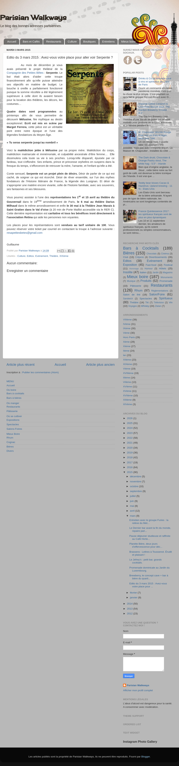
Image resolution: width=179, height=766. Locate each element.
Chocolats (152, 253)
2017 (130, 462)
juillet (133, 496)
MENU (10, 381)
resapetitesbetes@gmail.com (25, 232)
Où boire (11, 390)
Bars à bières (14, 398)
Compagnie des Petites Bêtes (25, 72)
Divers (10, 450)
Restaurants (53, 41)
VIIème (127, 382)
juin (132, 501)
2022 (130, 437)
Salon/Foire (157, 294)
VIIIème (127, 319)
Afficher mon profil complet (138, 690)
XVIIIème (128, 373)
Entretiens (108, 41)
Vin (170, 302)
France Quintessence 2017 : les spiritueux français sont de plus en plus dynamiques (155, 214)
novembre (136, 481)
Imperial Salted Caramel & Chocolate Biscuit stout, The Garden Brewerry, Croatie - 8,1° (154, 108)
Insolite (128, 272)
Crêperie (139, 257)
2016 (130, 467)
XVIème (127, 386)
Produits (145, 280)
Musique (131, 281)
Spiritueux (165, 298)
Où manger (13, 403)
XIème (126, 346)
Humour (149, 268)
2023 (130, 433)
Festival (168, 265)
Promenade (165, 281)
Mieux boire (128, 41)
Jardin (156, 272)
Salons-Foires (14, 428)
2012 (130, 613)
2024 (130, 428)
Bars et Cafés (31, 41)
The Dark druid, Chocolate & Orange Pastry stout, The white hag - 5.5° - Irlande (154, 160)
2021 (130, 442)
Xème (126, 341)
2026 (130, 418)
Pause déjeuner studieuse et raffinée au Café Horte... (149, 537)
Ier (124, 355)
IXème (126, 328)
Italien (143, 272)
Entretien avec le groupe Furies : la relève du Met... (148, 521)
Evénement (41, 256)
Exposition (130, 264)
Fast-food (151, 265)
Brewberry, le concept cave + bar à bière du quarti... (148, 577)
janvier (134, 597)
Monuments (166, 277)
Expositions (13, 420)
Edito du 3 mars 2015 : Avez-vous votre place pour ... (148, 585)
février (134, 592)
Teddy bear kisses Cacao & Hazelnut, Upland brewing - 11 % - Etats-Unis (155, 185)
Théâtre (53, 256)
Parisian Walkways (33, 17)
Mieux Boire (13, 434)
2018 (130, 457)
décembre (136, 476)
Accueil (11, 41)
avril (132, 510)
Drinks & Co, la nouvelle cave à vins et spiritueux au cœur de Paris (154, 81)
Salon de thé (131, 294)
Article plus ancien (100, 364)
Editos (30, 256)
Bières (10, 446)
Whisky (145, 306)
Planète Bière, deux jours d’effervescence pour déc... (145, 545)
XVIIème (128, 395)
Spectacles (13, 424)
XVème (127, 391)
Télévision (159, 302)
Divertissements (158, 257)
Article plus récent (20, 364)
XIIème (127, 359)
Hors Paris (129, 337)
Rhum (10, 437)
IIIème (126, 377)
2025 (130, 423)
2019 (130, 452)
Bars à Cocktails (141, 248)
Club (125, 257)
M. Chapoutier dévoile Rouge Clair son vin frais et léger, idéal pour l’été (154, 135)
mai (132, 506)
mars (133, 515)
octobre (134, 486)
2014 (130, 603)
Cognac (11, 442)
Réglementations (159, 290)
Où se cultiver (14, 416)
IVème (126, 324)
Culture (72, 41)
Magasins (167, 272)
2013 (130, 608)
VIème (126, 368)
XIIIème (127, 399)
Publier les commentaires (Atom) (40, 372)
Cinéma (165, 253)
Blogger (145, 756)
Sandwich (128, 298)
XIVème (127, 404)
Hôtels (162, 268)
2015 (130, 472)
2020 (130, 447)
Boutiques (89, 41)
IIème (126, 350)
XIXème (63, 256)
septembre (136, 491)
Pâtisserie (12, 411)
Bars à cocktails (15, 393)
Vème (126, 332)
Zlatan (158, 306)
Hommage (134, 268)
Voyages (132, 306)
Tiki (147, 302)
